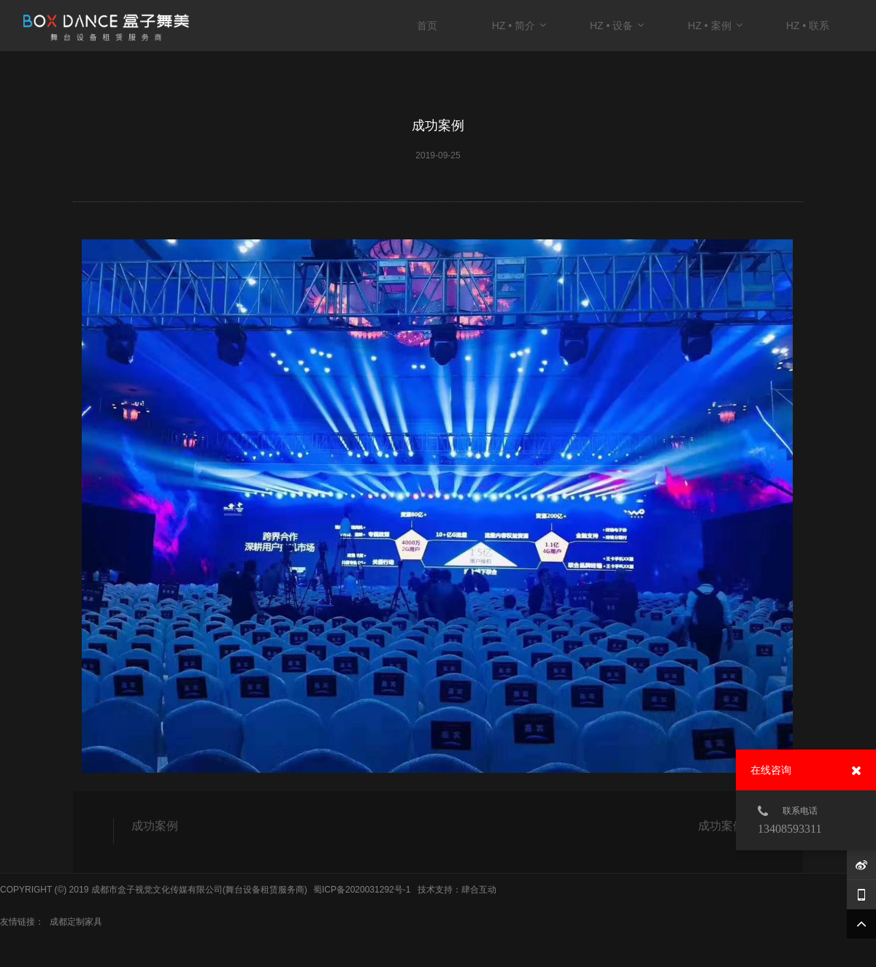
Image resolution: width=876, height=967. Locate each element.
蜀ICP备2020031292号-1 (361, 890)
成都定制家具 (76, 922)
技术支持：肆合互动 (457, 890)
